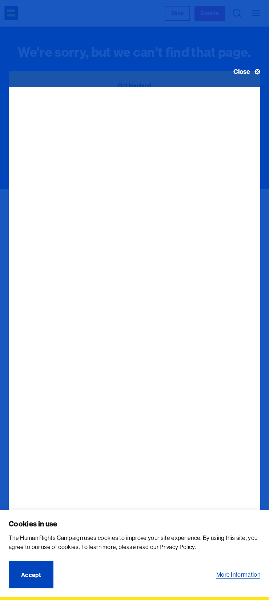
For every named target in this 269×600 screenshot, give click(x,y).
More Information (238, 574)
